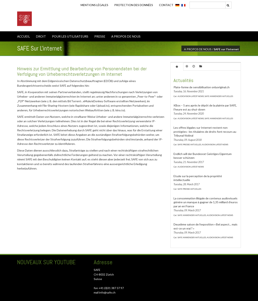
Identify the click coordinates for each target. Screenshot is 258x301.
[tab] (176, 66)
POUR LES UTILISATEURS (70, 36)
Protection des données (133, 5)
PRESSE (99, 36)
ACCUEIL (23, 36)
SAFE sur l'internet (226, 49)
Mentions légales (94, 5)
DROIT (41, 36)
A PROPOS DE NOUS (125, 36)
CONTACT (166, 5)
